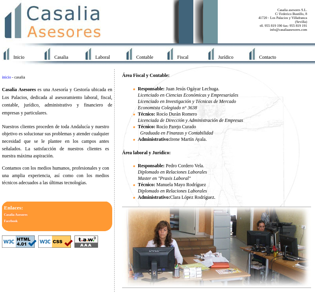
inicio (6, 77)
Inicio (18, 57)
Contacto (267, 57)
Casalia (61, 57)
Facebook (11, 221)
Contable (144, 57)
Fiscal (183, 57)
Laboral (102, 57)
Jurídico (225, 57)
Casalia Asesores (16, 215)
